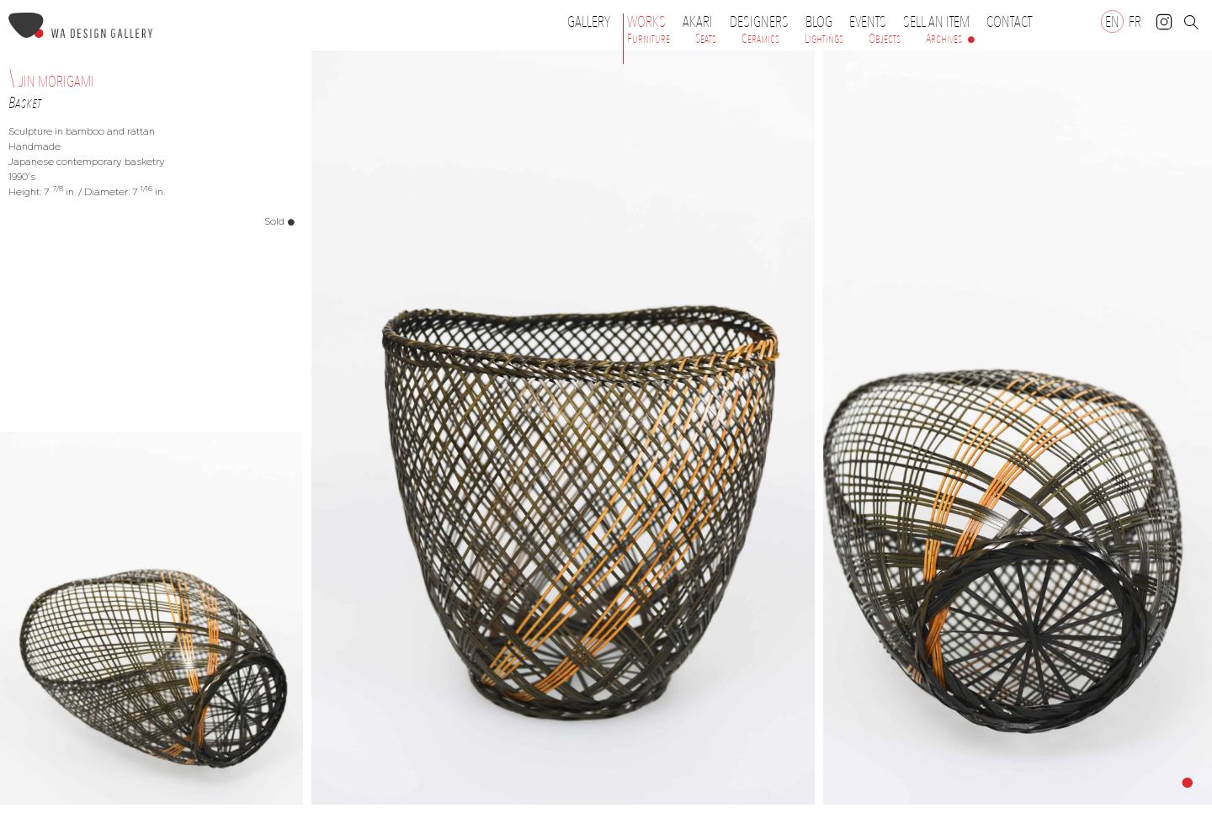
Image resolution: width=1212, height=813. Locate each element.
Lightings (824, 38)
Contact (1009, 21)
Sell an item (936, 21)
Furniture (648, 38)
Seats (705, 38)
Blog (818, 21)
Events (872, 21)
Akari (698, 21)
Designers (763, 21)
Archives (944, 38)
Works (650, 21)
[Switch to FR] (1135, 21)
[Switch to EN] (1112, 21)
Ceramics (760, 38)
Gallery (588, 21)
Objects (885, 38)
